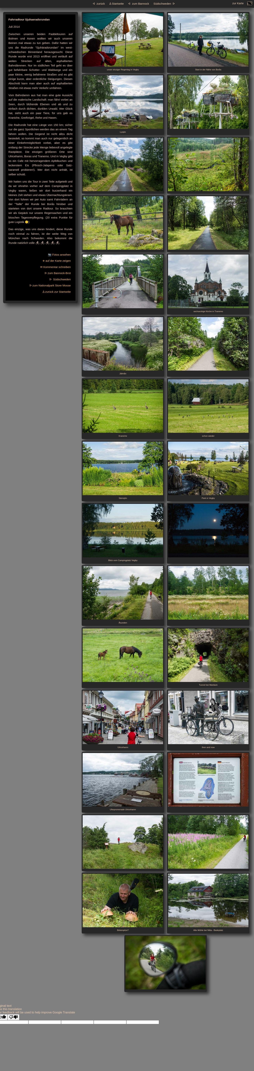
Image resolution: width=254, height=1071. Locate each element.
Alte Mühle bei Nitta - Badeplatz (208, 902)
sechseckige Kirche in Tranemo (208, 283)
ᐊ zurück (99, 3)
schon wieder (208, 408)
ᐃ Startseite (116, 3)
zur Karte (238, 4)
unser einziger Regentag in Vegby (123, 42)
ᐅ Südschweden (60, 279)
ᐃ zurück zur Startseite (57, 291)
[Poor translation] (13, 1017)
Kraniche (123, 408)
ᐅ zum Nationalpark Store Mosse (50, 285)
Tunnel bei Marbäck (208, 657)
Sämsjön (123, 470)
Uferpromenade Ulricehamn (123, 782)
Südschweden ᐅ (164, 3)
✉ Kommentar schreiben (55, 267)
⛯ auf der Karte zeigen (57, 260)
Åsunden (123, 595)
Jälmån (123, 346)
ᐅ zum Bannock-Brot (58, 273)
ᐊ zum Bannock (138, 3)
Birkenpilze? (123, 902)
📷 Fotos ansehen (59, 254)
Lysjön (123, 104)
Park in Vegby (208, 470)
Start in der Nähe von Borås (208, 42)
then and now (208, 719)
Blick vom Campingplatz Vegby (123, 533)
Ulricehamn (123, 719)
